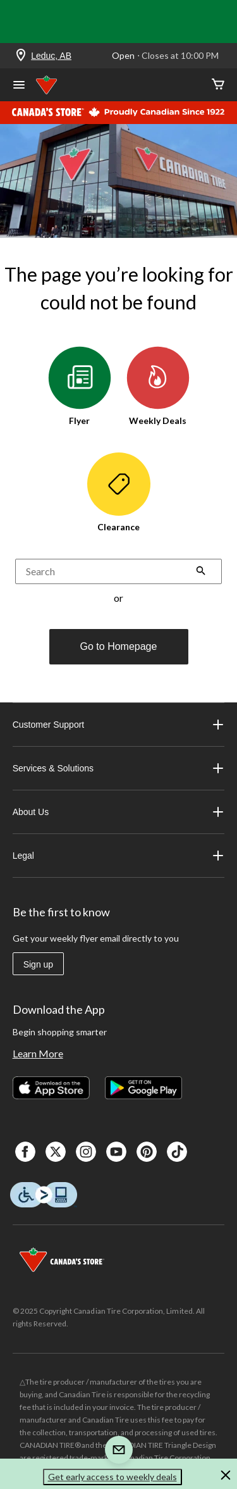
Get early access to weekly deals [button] (112, 1476)
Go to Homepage (118, 646)
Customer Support (119, 724)
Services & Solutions (119, 768)
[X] (56, 1152)
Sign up (38, 964)
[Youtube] (116, 1152)
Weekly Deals (158, 386)
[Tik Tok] (177, 1152)
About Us (119, 812)
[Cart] (218, 85)
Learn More (38, 1053)
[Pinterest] (147, 1152)
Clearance (118, 492)
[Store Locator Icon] (21, 56)
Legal (119, 855)
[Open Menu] (19, 86)
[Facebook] (25, 1152)
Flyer (79, 386)
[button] (201, 572)
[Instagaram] (86, 1152)
